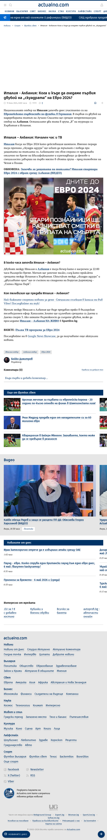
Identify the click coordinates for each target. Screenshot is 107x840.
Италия (9, 144)
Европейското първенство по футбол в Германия (37, 114)
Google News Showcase (42, 336)
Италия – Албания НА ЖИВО (39, 321)
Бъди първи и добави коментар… (26, 378)
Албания (43, 269)
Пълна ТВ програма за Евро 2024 (37, 330)
